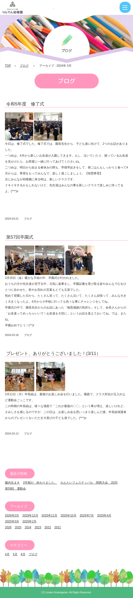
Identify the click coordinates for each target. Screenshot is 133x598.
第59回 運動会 (15, 488)
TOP (8, 65)
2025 (18, 527)
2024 (28, 527)
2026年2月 (12, 515)
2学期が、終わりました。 (40, 482)
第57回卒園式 (19, 237)
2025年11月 (49, 515)
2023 (38, 527)
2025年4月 (104, 515)
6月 (23, 554)
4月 (7, 554)
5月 (15, 554)
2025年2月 (29, 521)
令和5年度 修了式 (25, 104)
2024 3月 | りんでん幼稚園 (28, 7)
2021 (57, 527)
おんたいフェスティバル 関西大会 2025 (88, 482)
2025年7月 (87, 515)
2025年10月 (68, 515)
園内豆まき (12, 482)
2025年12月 (30, 515)
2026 (8, 527)
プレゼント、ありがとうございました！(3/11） (53, 353)
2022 (47, 527)
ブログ (24, 65)
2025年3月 (12, 521)
